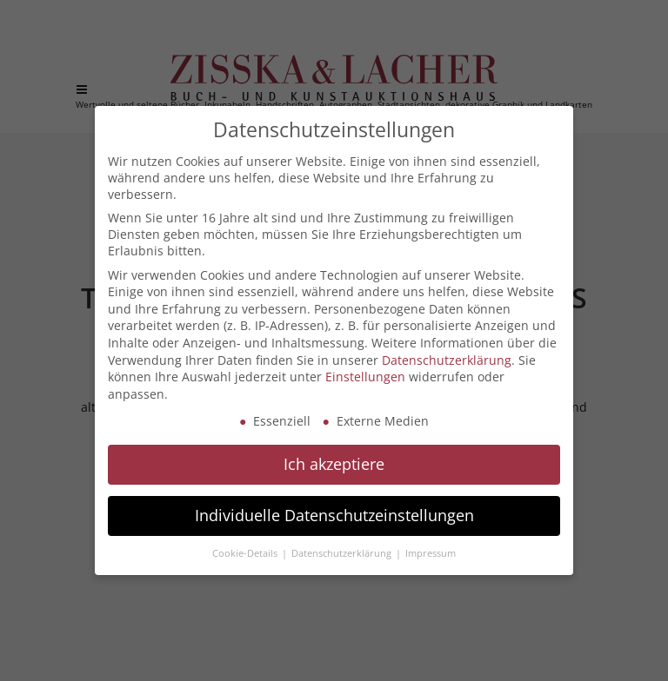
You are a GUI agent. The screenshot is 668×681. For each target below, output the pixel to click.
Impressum (430, 553)
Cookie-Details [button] (246, 553)
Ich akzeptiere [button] (334, 463)
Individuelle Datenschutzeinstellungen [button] (334, 515)
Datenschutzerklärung (446, 360)
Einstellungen (365, 376)
